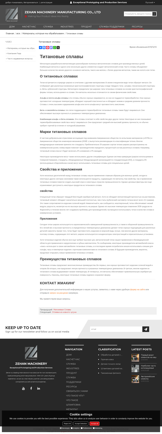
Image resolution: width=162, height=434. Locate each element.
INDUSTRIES (67, 26)
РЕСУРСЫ (137, 26)
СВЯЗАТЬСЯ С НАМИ (77, 391)
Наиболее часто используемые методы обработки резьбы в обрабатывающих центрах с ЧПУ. (149, 367)
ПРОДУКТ (86, 26)
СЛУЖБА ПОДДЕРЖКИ (111, 26)
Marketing (97, 428)
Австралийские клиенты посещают (148, 377)
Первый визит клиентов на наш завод (148, 356)
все (18, 33)
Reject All (67, 424)
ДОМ (12, 26)
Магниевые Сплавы (62, 310)
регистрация (46, 2)
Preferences (86, 428)
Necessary (65, 428)
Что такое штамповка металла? (73, 405)
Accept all (94, 424)
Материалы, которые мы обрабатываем (43, 33)
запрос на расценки (59, 293)
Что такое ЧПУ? (75, 396)
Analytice (75, 428)
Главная (10, 33)
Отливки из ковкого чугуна (64, 312)
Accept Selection (81, 424)
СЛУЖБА (48, 26)
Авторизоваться (30, 2)
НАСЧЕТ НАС (29, 26)
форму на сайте (137, 289)
